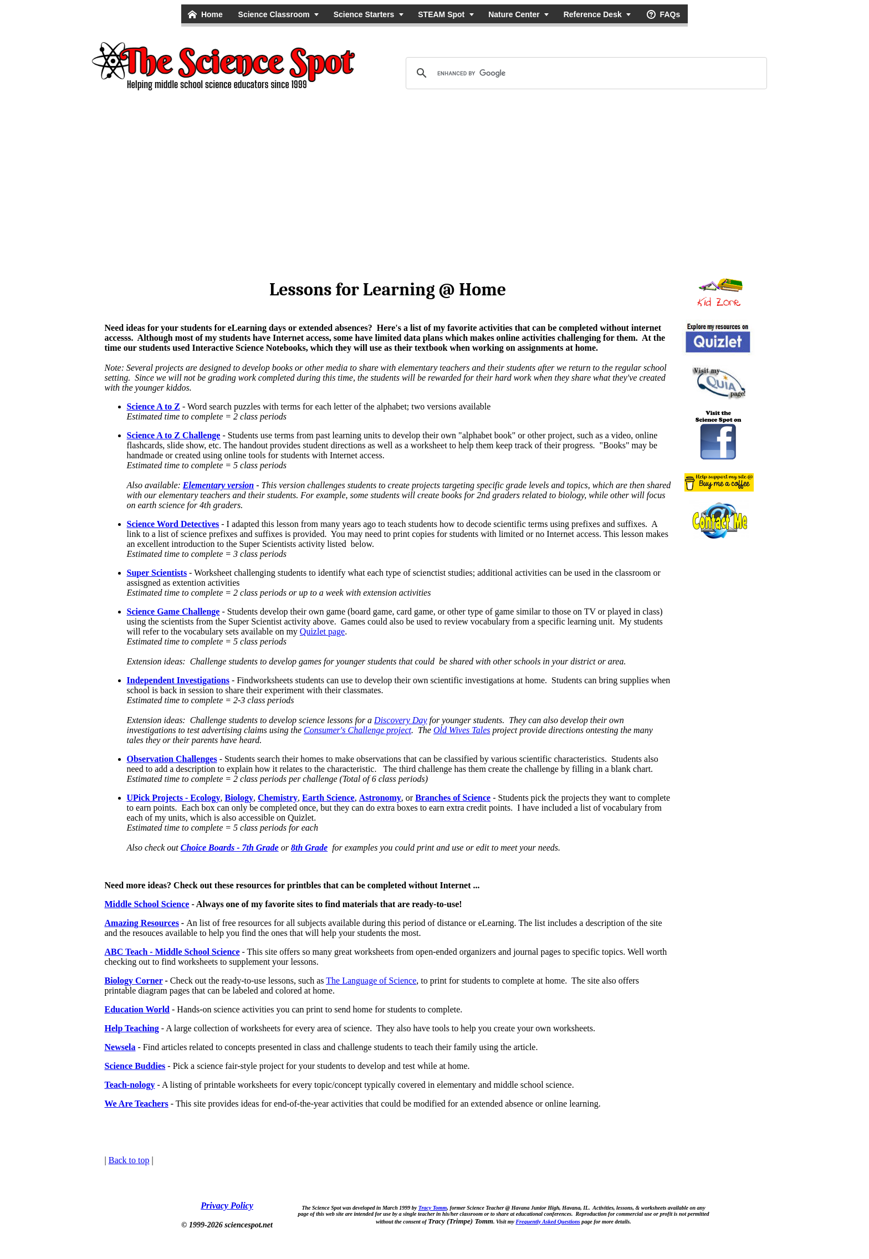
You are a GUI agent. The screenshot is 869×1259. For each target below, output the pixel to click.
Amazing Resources (142, 923)
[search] (584, 73)
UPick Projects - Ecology (174, 797)
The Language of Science (371, 980)
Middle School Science (147, 904)
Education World (137, 1009)
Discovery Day (400, 720)
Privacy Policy (227, 1205)
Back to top (129, 1160)
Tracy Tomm (432, 1208)
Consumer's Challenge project (357, 730)
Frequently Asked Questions (547, 1222)
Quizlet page (322, 631)
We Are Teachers (136, 1103)
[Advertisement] (434, 182)
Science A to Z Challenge (174, 435)
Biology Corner (134, 980)
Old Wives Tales (461, 730)
